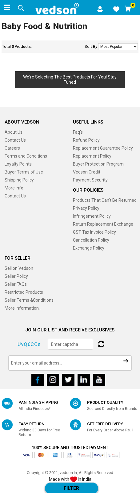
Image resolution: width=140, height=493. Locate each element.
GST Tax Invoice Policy (94, 232)
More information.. (23, 308)
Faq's (78, 132)
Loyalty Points (18, 164)
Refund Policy (86, 140)
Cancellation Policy (91, 240)
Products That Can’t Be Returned (105, 200)
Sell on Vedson (19, 268)
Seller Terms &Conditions (29, 300)
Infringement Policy (92, 216)
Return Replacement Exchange (103, 224)
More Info (14, 187)
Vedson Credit (86, 172)
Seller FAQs (16, 284)
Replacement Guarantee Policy (103, 148)
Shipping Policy (19, 180)
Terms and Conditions (26, 156)
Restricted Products (24, 292)
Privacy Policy (86, 208)
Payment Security (90, 180)
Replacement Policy (92, 156)
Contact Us (15, 140)
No (118, 46)
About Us (13, 132)
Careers (12, 148)
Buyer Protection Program (98, 164)
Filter (71, 488)
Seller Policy (16, 276)
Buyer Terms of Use (24, 172)
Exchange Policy (88, 248)
